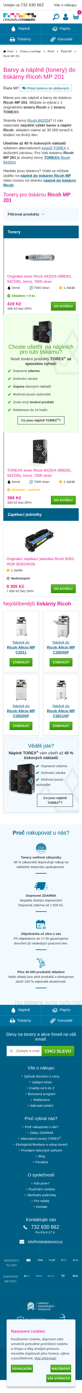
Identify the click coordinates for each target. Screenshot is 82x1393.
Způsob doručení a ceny (41, 1089)
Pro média (41, 1214)
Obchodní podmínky (41, 1208)
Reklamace (41, 1113)
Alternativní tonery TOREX (42, 1151)
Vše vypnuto (58, 1378)
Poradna (41, 1175)
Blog (41, 1169)
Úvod (10, 64)
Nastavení (61, 1368)
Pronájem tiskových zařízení (41, 1163)
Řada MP (66, 64)
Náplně (20, 41)
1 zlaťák (69, 301)
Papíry (61, 41)
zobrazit (21, 675)
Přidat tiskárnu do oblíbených (45, 101)
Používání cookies (41, 1202)
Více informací (45, 1358)
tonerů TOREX (54, 161)
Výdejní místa (42, 1095)
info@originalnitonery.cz (45, 1254)
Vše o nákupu (65, 5)
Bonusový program (42, 1107)
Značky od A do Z (41, 1101)
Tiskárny (20, 52)
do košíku (63, 319)
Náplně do (21, 660)
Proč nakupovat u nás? (41, 1140)
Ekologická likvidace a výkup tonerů (42, 1157)
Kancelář (61, 52)
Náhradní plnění (41, 1118)
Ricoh (50, 64)
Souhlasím (22, 1368)
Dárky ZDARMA (41, 1146)
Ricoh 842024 (38, 134)
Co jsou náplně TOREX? (41, 433)
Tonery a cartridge (30, 64)
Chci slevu (58, 1064)
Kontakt (41, 1220)
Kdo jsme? (41, 1196)
